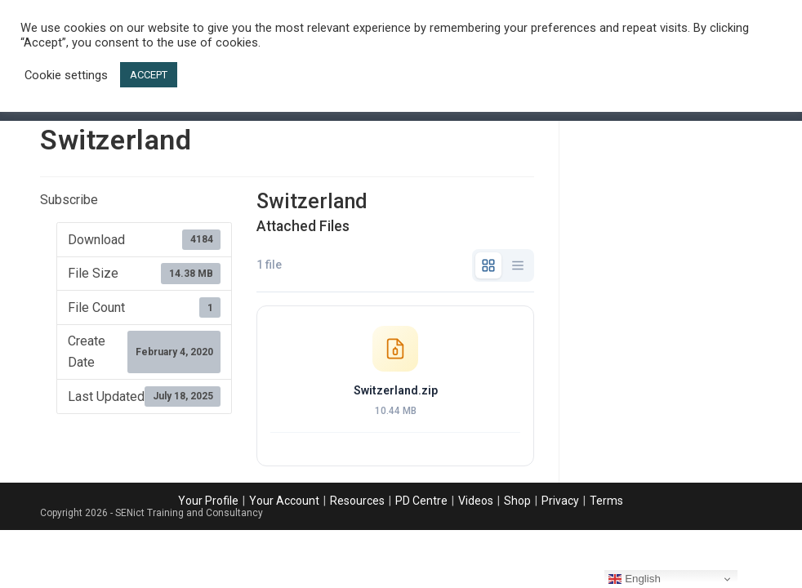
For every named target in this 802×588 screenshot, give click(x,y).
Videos (475, 500)
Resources (357, 500)
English (634, 579)
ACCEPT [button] (148, 75)
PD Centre (421, 500)
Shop (517, 500)
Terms (606, 500)
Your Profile (208, 500)
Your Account (284, 500)
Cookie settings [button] (66, 75)
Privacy (560, 500)
